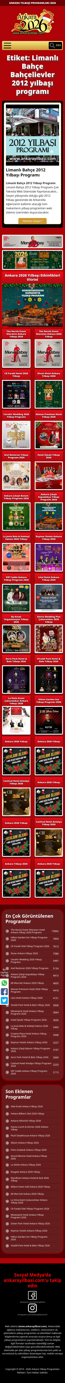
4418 (56, 990)
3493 (56, 1027)
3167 (56, 1049)
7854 (56, 938)
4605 (56, 983)
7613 (56, 946)
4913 (56, 975)
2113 (56, 1072)
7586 (56, 953)
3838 (56, 1005)
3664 (56, 1012)
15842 (55, 931)
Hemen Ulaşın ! (32, 221)
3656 (56, 1020)
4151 (56, 998)
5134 (56, 968)
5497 (56, 960)
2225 (56, 1064)
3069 (56, 1057)
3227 (56, 1042)
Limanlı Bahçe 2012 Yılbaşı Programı (25, 172)
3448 (56, 1035)
